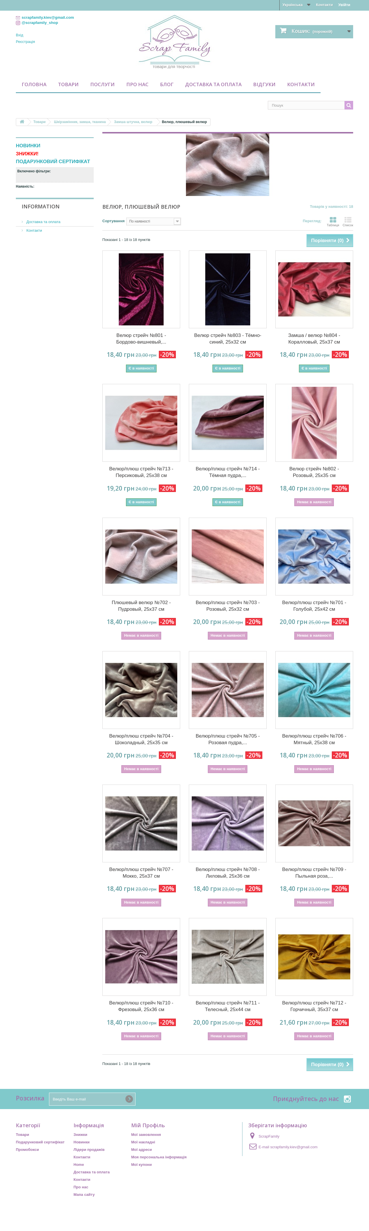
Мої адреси (141, 1149)
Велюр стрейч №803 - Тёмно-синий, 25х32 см (227, 339)
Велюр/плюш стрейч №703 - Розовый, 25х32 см (228, 606)
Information (41, 250)
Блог (167, 84)
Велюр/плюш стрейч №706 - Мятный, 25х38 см (314, 739)
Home (79, 1164)
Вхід (19, 35)
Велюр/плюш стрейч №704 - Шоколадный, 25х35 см (141, 739)
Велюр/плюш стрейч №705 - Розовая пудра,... (228, 739)
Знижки (80, 1134)
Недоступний (38, 193)
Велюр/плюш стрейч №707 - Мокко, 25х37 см (141, 873)
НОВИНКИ (28, 145)
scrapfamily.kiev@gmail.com (293, 1147)
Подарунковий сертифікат (40, 1142)
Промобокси (27, 1149)
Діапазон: (25, 221)
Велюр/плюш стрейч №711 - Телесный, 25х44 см (228, 1006)
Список (347, 221)
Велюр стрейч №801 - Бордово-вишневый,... (141, 339)
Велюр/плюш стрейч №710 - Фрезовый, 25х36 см (141, 1006)
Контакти (324, 5)
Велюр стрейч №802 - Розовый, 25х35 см (314, 472)
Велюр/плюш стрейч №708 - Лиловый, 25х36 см (228, 873)
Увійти (344, 5)
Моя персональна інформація (159, 1157)
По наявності (37, 201)
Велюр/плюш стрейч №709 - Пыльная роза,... (314, 873)
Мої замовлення (146, 1134)
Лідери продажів (89, 1149)
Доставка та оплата (213, 84)
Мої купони (141, 1164)
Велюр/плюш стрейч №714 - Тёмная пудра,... (228, 472)
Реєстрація (25, 41)
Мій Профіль (148, 1125)
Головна (34, 84)
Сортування (113, 221)
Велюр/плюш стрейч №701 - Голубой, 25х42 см (314, 606)
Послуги (102, 84)
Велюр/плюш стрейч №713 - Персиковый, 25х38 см (141, 472)
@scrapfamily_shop (40, 22)
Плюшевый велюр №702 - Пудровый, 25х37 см (141, 606)
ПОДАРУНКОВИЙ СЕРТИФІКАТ (53, 161)
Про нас (137, 84)
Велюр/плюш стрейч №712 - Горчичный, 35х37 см (314, 1006)
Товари (68, 84)
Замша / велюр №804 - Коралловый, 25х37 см (314, 339)
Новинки (82, 1142)
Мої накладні (143, 1142)
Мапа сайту (84, 1194)
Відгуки (264, 84)
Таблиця (333, 221)
